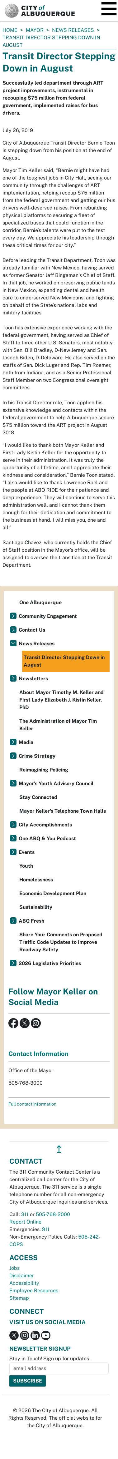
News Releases (73, 30)
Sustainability (35, 907)
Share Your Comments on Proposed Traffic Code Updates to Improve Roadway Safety (60, 942)
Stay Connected (38, 797)
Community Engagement (48, 616)
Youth (26, 866)
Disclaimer (21, 1276)
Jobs (14, 1268)
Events (27, 852)
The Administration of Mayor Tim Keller (58, 725)
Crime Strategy (37, 756)
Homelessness (36, 880)
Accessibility (24, 1283)
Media (26, 742)
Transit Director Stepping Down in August (64, 661)
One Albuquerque (40, 602)
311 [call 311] (25, 1214)
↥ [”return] (59, 1149)
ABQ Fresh (31, 921)
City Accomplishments (45, 825)
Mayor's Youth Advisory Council (56, 783)
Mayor (35, 30)
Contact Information (38, 1053)
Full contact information (32, 1104)
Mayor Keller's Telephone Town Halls (62, 811)
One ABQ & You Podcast (47, 838)
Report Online (25, 1222)
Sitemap (19, 1298)
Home (9, 30)
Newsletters (33, 679)
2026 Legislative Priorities (50, 963)
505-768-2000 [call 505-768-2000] (53, 1214)
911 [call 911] (46, 1229)
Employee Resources (33, 1291)
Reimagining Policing (43, 770)
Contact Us (32, 630)
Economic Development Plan (52, 893)
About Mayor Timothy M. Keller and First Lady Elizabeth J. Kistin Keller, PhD (61, 699)
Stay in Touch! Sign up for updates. (49, 1359)
